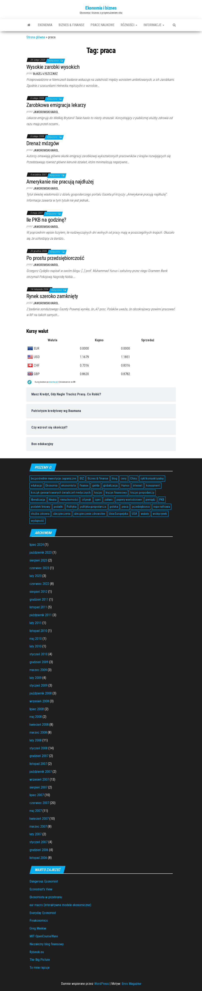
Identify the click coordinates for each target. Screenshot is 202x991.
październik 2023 (40, 552)
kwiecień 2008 (39, 725)
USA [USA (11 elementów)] (134, 513)
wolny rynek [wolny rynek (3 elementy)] (160, 513)
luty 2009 (35, 678)
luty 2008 (35, 740)
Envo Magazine (131, 984)
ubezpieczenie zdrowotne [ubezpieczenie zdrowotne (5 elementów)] (89, 513)
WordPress (101, 984)
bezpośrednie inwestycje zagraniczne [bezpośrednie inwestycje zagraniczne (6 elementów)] (53, 478)
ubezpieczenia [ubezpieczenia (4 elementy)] (61, 513)
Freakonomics (38, 920)
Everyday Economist (42, 913)
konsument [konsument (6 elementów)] (153, 485)
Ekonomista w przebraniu (45, 897)
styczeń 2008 (38, 748)
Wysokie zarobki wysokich (53, 67)
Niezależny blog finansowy (46, 944)
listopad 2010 (38, 631)
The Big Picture (39, 960)
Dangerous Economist (43, 881)
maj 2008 (35, 717)
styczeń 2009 (38, 685)
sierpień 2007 (38, 787)
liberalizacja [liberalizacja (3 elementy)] (38, 499)
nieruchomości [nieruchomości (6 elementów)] (69, 499)
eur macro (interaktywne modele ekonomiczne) (60, 905)
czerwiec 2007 (39, 803)
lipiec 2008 (36, 709)
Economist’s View (40, 889)
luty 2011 (35, 623)
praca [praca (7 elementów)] (125, 506)
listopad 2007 (38, 764)
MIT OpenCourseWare (43, 936)
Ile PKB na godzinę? (46, 220)
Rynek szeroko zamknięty (52, 296)
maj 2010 (35, 639)
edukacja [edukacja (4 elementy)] (36, 485)
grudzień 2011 (38, 599)
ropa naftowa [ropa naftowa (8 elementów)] (161, 506)
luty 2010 (35, 646)
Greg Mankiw (37, 928)
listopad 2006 (38, 858)
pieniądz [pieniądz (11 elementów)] (150, 499)
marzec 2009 (38, 670)
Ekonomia (45, 25)
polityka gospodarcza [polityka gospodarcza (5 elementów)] (93, 506)
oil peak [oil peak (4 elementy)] (86, 499)
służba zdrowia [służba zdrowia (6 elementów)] (40, 513)
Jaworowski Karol (45, 112)
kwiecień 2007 (39, 819)
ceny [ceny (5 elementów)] (123, 478)
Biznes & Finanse (71, 25)
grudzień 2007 (38, 756)
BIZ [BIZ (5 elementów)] (82, 478)
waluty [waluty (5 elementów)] (145, 513)
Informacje (153, 25)
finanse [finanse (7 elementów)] (84, 485)
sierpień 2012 (38, 592)
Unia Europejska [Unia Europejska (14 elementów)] (118, 513)
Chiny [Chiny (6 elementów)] (133, 478)
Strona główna (35, 37)
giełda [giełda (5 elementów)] (95, 485)
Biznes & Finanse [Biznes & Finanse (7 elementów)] (98, 478)
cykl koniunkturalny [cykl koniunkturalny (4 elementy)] (152, 478)
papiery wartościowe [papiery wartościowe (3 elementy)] (129, 499)
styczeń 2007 (38, 842)
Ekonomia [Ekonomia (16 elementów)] (51, 485)
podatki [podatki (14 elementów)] (58, 506)
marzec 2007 (38, 826)
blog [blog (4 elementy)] (114, 478)
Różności (129, 25)
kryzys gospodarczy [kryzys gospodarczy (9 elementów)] (142, 492)
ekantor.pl (53, 382)
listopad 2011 (38, 607)
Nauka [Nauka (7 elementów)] (52, 499)
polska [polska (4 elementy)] (114, 506)
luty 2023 (35, 576)
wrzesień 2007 (39, 779)
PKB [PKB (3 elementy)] (161, 499)
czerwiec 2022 (39, 584)
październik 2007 (40, 772)
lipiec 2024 (36, 545)
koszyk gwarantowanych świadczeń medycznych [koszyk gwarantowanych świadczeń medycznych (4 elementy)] (61, 492)
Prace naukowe (102, 25)
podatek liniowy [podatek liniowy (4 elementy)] (40, 506)
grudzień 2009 (38, 662)
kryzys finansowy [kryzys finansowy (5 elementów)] (116, 492)
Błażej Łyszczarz (45, 73)
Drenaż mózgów (42, 143)
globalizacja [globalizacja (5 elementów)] (110, 485)
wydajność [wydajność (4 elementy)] (37, 521)
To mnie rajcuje (39, 967)
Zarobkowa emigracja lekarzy (56, 105)
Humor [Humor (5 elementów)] (125, 485)
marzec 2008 (38, 732)
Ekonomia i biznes (101, 8)
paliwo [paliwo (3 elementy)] (109, 499)
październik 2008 (40, 693)
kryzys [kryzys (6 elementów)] (98, 492)
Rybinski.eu (36, 952)
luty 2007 (35, 834)
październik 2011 (40, 615)
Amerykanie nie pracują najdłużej (60, 182)
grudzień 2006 (38, 850)
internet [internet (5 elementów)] (137, 485)
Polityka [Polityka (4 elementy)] (71, 506)
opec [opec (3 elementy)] (98, 499)
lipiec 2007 (36, 795)
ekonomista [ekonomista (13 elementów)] (68, 485)
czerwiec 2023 (39, 568)
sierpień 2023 (38, 560)
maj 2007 (35, 811)
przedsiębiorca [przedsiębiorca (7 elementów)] (141, 506)
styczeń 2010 (38, 654)
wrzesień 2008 (39, 701)
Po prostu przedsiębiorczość (55, 258)
